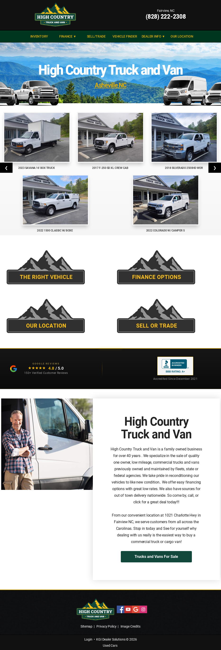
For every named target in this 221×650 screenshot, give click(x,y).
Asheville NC (110, 85)
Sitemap (86, 626)
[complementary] (207, 636)
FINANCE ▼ (67, 36)
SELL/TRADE (96, 36)
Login (88, 639)
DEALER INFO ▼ (153, 36)
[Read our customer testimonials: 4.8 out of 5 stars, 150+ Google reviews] (37, 368)
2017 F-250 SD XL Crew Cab (110, 168)
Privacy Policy (106, 626)
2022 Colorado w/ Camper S (165, 230)
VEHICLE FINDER (125, 36)
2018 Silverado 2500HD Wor (184, 168)
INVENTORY (39, 36)
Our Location (182, 36)
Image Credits (130, 626)
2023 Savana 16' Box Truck (36, 168)
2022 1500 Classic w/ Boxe (55, 230)
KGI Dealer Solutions (110, 639)
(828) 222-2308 (166, 16)
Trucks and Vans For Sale (156, 556)
